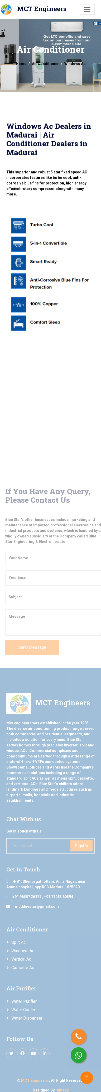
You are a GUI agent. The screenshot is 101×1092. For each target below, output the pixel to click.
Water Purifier (24, 1001)
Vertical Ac (21, 959)
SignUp (81, 845)
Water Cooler (23, 1009)
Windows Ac (22, 950)
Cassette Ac (22, 967)
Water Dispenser (26, 1018)
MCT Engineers (35, 1080)
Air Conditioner (45, 64)
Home (21, 64)
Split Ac (18, 942)
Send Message (32, 647)
